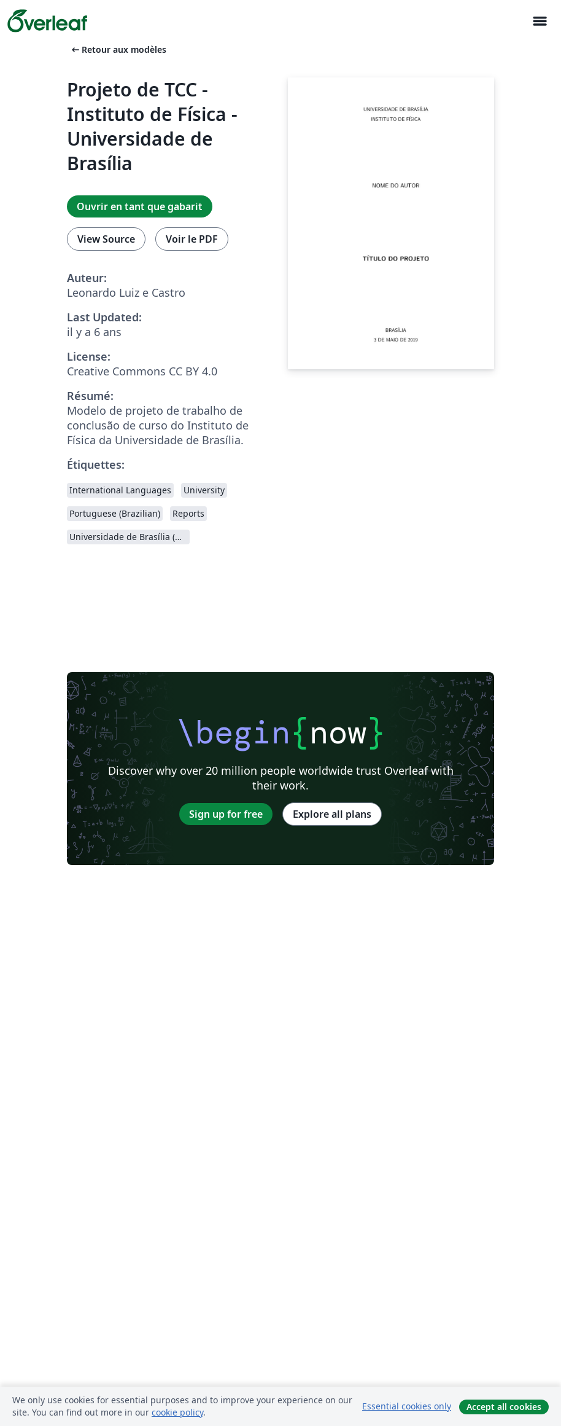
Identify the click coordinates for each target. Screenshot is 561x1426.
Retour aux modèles (117, 49)
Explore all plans (332, 814)
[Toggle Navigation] (539, 21)
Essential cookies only (406, 1406)
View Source (106, 239)
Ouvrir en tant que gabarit (140, 206)
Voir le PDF (192, 239)
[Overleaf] (47, 21)
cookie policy (177, 1412)
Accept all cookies (503, 1406)
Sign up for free (226, 814)
